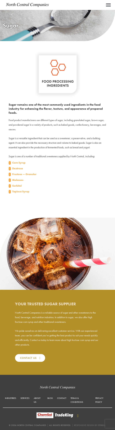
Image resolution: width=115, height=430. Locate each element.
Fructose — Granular (24, 174)
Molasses (17, 180)
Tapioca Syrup (20, 191)
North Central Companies (27, 5)
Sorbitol (17, 185)
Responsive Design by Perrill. (90, 425)
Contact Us (28, 358)
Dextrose (17, 168)
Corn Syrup (19, 162)
